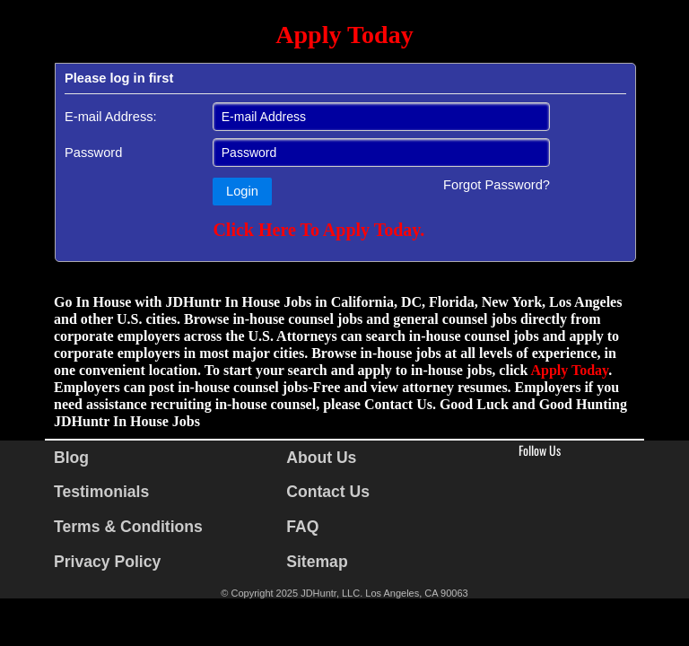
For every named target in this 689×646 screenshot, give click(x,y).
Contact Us (328, 492)
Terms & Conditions (128, 527)
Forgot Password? (496, 185)
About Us (321, 458)
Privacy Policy (107, 562)
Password (93, 152)
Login (242, 191)
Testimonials (101, 492)
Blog (71, 458)
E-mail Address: (111, 116)
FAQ (302, 527)
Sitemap (316, 562)
